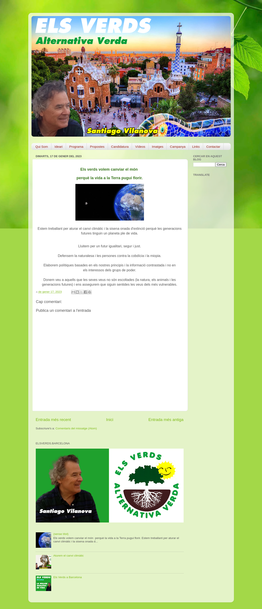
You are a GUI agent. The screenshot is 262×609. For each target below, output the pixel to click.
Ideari (59, 146)
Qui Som (41, 146)
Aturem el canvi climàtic (68, 555)
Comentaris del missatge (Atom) (76, 428)
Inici (109, 419)
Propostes (97, 146)
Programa (76, 146)
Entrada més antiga (166, 419)
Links (196, 146)
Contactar (213, 146)
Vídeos (140, 146)
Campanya (178, 146)
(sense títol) (61, 534)
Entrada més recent (53, 419)
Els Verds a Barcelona (67, 577)
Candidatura (120, 146)
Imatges (157, 146)
